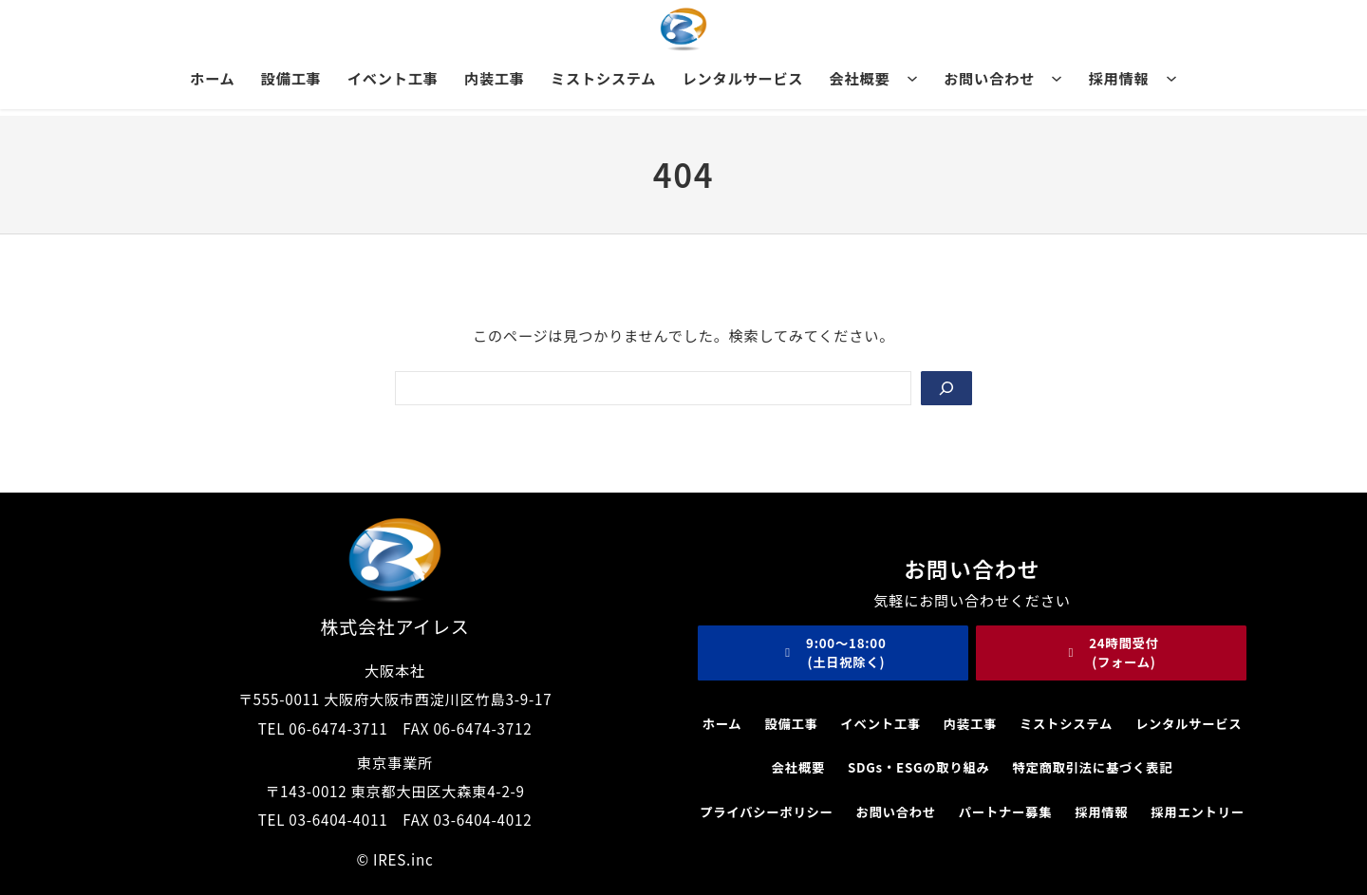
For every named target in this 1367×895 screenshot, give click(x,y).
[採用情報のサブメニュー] (1171, 78)
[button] (833, 653)
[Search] (946, 388)
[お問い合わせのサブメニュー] (1056, 78)
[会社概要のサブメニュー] (912, 78)
